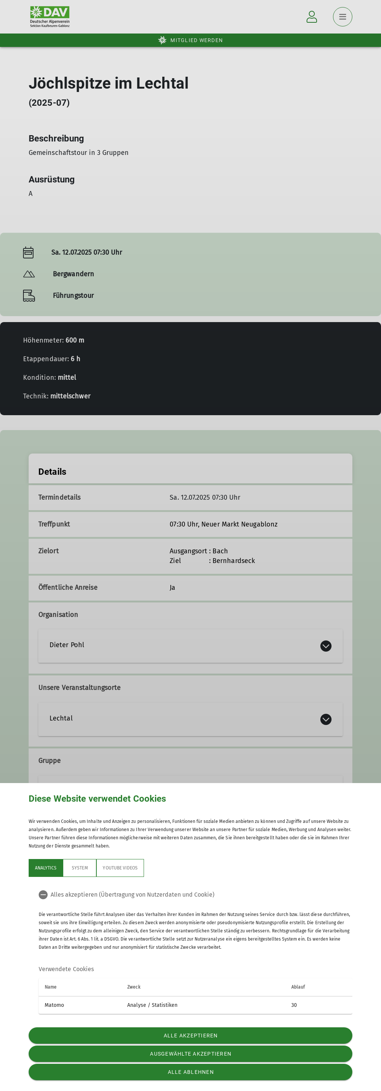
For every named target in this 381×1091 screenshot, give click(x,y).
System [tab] (79, 868)
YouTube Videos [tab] (120, 868)
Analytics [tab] (46, 868)
